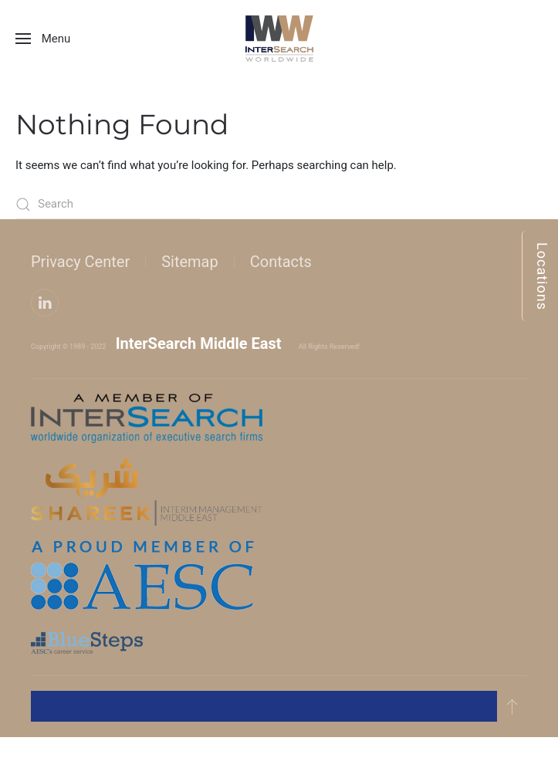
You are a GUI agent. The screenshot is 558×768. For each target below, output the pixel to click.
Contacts (281, 261)
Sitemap (189, 261)
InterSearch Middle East (199, 343)
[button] (42, 38)
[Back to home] (279, 38)
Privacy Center (80, 261)
